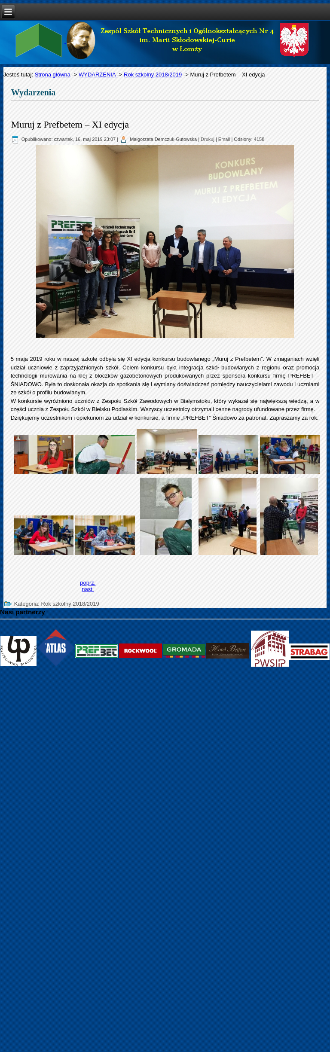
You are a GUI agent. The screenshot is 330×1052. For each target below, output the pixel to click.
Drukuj (207, 139)
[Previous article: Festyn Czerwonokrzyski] (87, 582)
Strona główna (52, 74)
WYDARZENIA (98, 74)
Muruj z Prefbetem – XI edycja (70, 124)
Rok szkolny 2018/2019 (153, 74)
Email (224, 139)
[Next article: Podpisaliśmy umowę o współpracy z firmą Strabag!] (88, 589)
